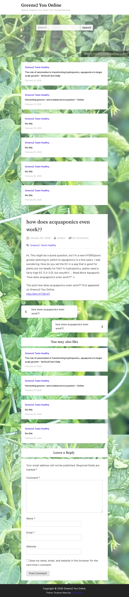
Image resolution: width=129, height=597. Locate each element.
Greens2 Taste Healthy (37, 67)
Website (31, 546)
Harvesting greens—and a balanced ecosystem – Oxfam (54, 99)
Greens (61, 237)
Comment (33, 477)
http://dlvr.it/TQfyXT (38, 294)
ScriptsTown (77, 592)
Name (30, 518)
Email (30, 532)
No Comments (80, 238)
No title (29, 123)
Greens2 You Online (41, 5)
